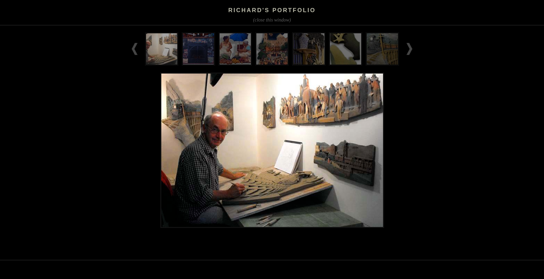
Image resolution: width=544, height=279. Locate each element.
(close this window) (272, 20)
